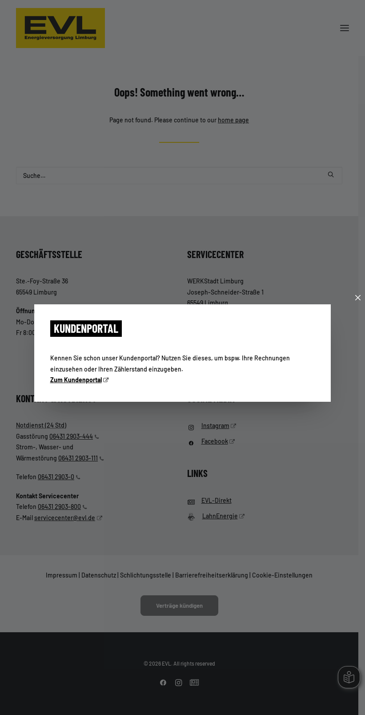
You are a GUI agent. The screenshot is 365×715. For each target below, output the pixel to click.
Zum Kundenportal (76, 380)
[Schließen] (358, 298)
